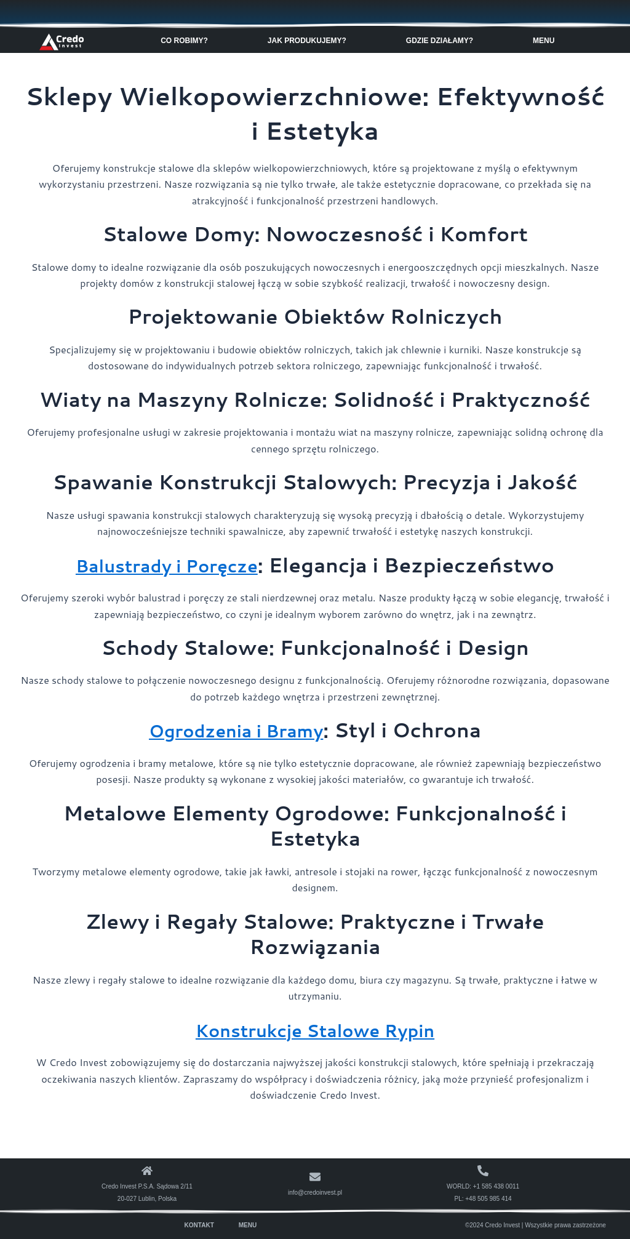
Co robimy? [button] (187, 40)
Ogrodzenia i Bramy (236, 730)
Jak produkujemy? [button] (310, 40)
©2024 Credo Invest (492, 1224)
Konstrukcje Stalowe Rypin (315, 1029)
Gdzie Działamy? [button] (442, 40)
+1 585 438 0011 (496, 1185)
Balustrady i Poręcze (166, 564)
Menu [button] (546, 40)
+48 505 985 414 (488, 1198)
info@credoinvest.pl (315, 1192)
